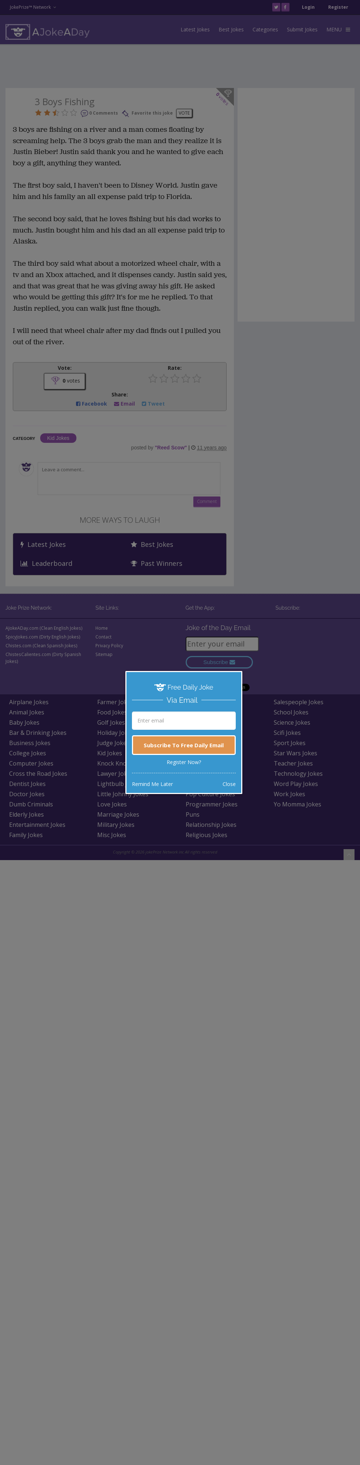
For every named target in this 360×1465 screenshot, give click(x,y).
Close (229, 784)
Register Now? (184, 762)
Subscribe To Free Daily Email (184, 745)
